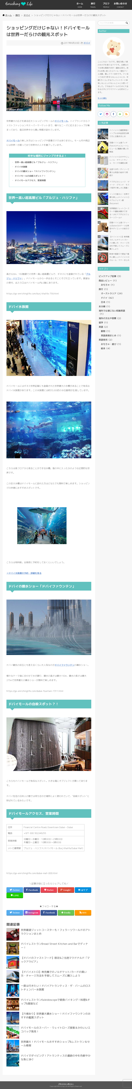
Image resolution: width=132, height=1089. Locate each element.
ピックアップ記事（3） (110, 276)
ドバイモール (61, 121)
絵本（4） (106, 348)
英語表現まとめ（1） (111, 335)
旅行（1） (104, 289)
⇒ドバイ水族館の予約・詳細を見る (24, 573)
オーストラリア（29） (112, 293)
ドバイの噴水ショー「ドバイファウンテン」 (35, 171)
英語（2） (104, 326)
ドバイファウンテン (64, 665)
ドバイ (87, 42)
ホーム (80, 3)
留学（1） (104, 322)
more (48, 934)
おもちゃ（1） (108, 284)
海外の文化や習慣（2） (110, 318)
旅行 (93, 3)
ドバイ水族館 (21, 166)
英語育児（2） (106, 339)
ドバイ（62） (108, 297)
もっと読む (102, 98)
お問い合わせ (120, 3)
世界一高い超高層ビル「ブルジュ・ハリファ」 (36, 162)
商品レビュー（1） (108, 280)
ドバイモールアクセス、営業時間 (30, 180)
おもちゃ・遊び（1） (111, 344)
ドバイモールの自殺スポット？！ (30, 175)
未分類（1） (105, 306)
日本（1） (106, 302)
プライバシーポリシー (66, 1084)
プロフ (106, 3)
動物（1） (106, 331)
